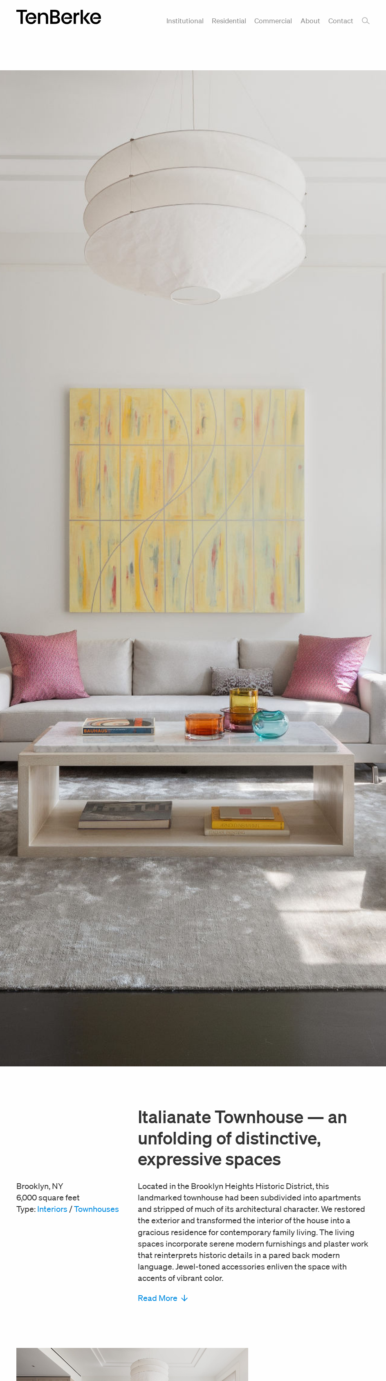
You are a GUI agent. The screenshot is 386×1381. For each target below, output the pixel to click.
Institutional (185, 20)
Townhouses (96, 1209)
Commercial (273, 20)
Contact (340, 20)
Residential (229, 20)
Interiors (52, 1209)
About (310, 20)
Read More (163, 1298)
